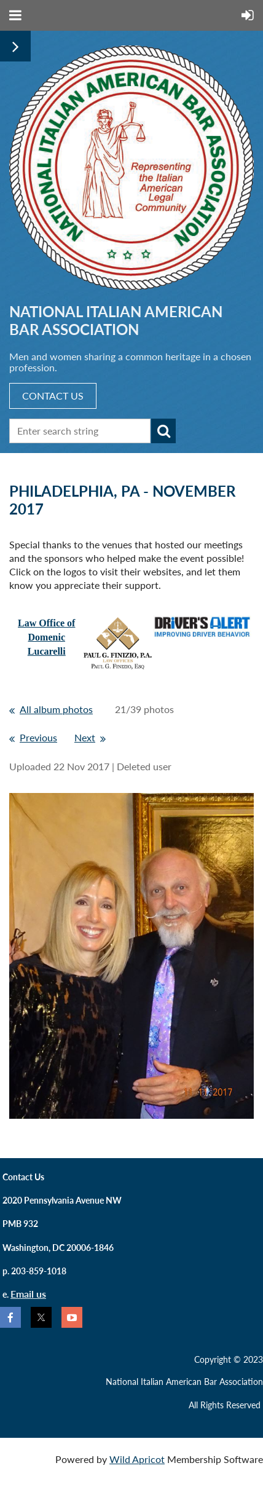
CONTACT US (53, 395)
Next (84, 737)
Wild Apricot (137, 1459)
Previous (38, 737)
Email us (28, 1294)
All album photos (56, 709)
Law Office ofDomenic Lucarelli (46, 637)
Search (163, 431)
